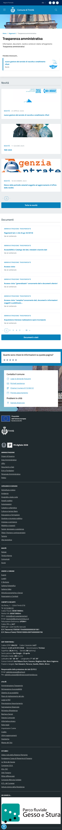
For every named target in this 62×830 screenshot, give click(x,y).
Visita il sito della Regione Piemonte (14, 754)
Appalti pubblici (6, 500)
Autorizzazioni (6, 504)
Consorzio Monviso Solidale (11, 779)
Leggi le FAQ (6, 699)
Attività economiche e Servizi (12, 592)
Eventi (3, 575)
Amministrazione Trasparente (12, 685)
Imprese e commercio (9, 522)
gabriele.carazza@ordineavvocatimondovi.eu (21, 674)
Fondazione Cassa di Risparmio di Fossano (16, 758)
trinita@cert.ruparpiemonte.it (16, 616)
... (23, 330)
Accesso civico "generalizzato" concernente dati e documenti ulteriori (30, 283)
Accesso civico (9, 266)
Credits (3, 731)
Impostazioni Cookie (8, 728)
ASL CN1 (4, 769)
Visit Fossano (6, 772)
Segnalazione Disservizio (10, 707)
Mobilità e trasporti (8, 525)
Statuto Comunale (8, 717)
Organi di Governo (8, 456)
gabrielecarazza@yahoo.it (15, 672)
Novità (7, 111)
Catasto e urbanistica (9, 507)
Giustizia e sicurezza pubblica (11, 518)
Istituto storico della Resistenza (12, 786)
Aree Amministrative (8, 459)
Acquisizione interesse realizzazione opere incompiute (25, 319)
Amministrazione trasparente (17, 229)
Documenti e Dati (7, 467)
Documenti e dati (31, 337)
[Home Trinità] (21, 10)
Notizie (3, 552)
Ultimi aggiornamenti (9, 735)
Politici (3, 477)
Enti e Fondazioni (7, 470)
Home (5, 33)
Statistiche (5, 739)
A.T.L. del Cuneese (7, 783)
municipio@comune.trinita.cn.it (17, 618)
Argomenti (12, 33)
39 (26, 330)
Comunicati (5, 559)
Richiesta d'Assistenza (9, 710)
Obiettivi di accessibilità (9, 692)
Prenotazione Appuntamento (12, 703)
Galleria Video (6, 589)
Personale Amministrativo (10, 474)
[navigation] (4, 9)
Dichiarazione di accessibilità (11, 689)
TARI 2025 (8, 150)
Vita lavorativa (6, 539)
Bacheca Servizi (7, 714)
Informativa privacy (8, 721)
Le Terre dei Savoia (8, 762)
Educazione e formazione (10, 514)
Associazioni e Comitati (9, 596)
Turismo (4, 536)
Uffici (3, 463)
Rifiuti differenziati (8, 776)
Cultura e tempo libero (9, 511)
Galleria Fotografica (8, 585)
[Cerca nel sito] (56, 10)
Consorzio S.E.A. (7, 765)
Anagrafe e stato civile (9, 497)
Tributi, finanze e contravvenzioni (13, 532)
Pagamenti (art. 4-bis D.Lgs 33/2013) (18, 233)
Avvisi (3, 562)
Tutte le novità (31, 205)
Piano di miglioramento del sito (12, 696)
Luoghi (3, 578)
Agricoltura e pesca (8, 490)
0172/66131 (9, 608)
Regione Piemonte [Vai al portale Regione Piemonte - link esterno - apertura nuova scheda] (8, 3)
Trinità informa (6, 555)
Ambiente (5, 493)
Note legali (5, 724)
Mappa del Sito (6, 742)
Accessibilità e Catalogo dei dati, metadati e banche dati (25, 249)
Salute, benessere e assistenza (12, 529)
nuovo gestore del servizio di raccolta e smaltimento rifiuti (26, 115)
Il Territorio (5, 582)
